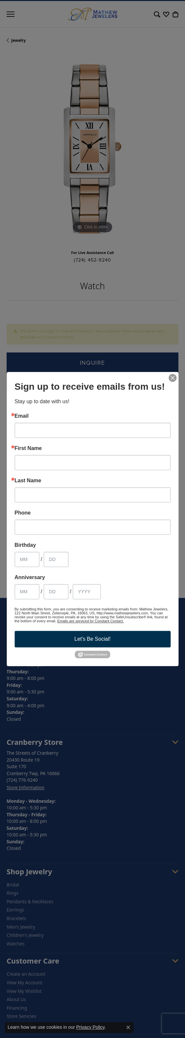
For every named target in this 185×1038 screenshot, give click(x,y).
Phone (23, 513)
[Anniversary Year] (87, 591)
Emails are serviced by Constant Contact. (90, 621)
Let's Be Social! (93, 639)
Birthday (25, 545)
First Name (28, 448)
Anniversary (30, 577)
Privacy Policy (90, 1027)
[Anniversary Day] (56, 591)
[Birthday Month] (27, 559)
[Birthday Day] (56, 559)
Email (22, 416)
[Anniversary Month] (27, 591)
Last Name (28, 480)
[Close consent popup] (128, 1027)
